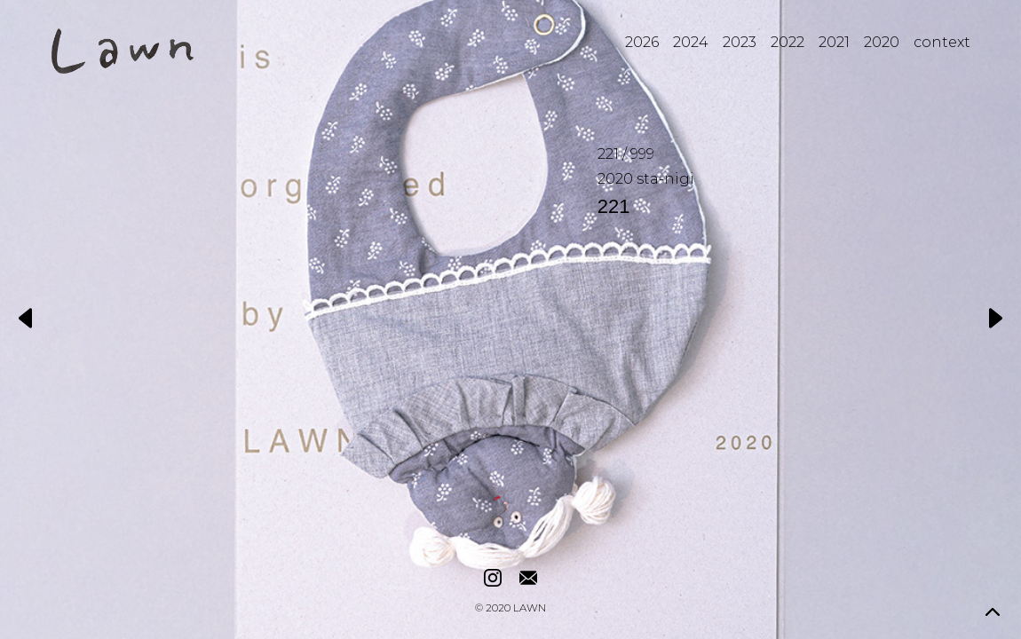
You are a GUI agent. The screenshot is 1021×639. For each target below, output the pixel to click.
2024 (690, 42)
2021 (834, 42)
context (942, 42)
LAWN (529, 609)
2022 (787, 42)
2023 (739, 42)
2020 (881, 42)
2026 (642, 42)
